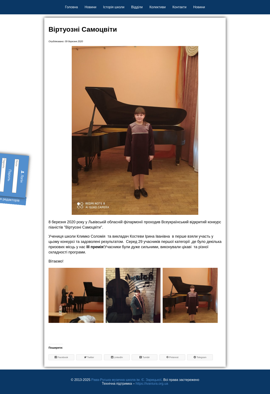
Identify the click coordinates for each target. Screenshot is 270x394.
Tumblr (144, 357)
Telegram (200, 357)
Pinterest (172, 357)
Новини (90, 7)
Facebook (61, 357)
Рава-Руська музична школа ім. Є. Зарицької (126, 380)
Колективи (157, 7)
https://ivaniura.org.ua (152, 383)
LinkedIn (117, 357)
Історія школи (113, 7)
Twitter (89, 357)
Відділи (137, 7)
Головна (71, 7)
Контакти (179, 7)
